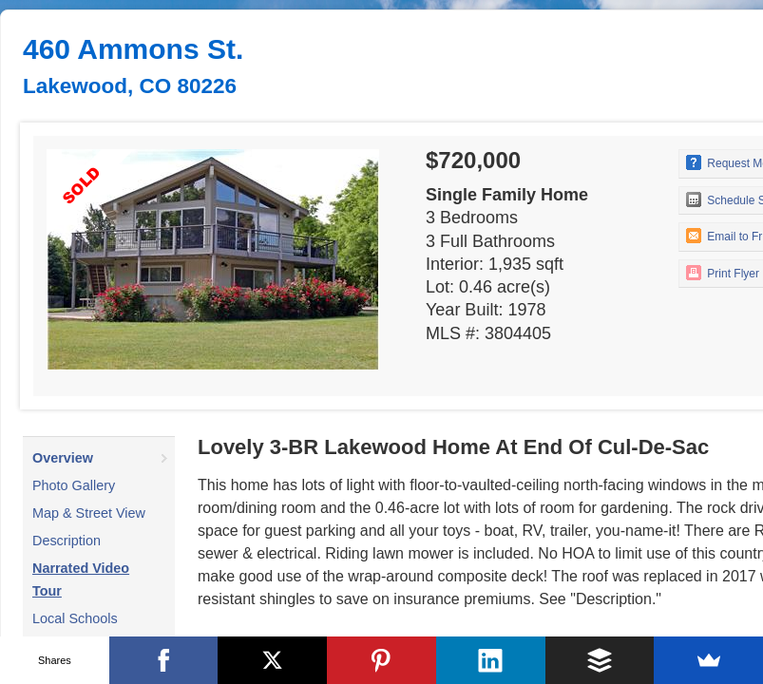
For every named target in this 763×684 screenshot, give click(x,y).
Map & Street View (88, 513)
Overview (62, 458)
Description (66, 540)
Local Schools (75, 618)
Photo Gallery (73, 485)
